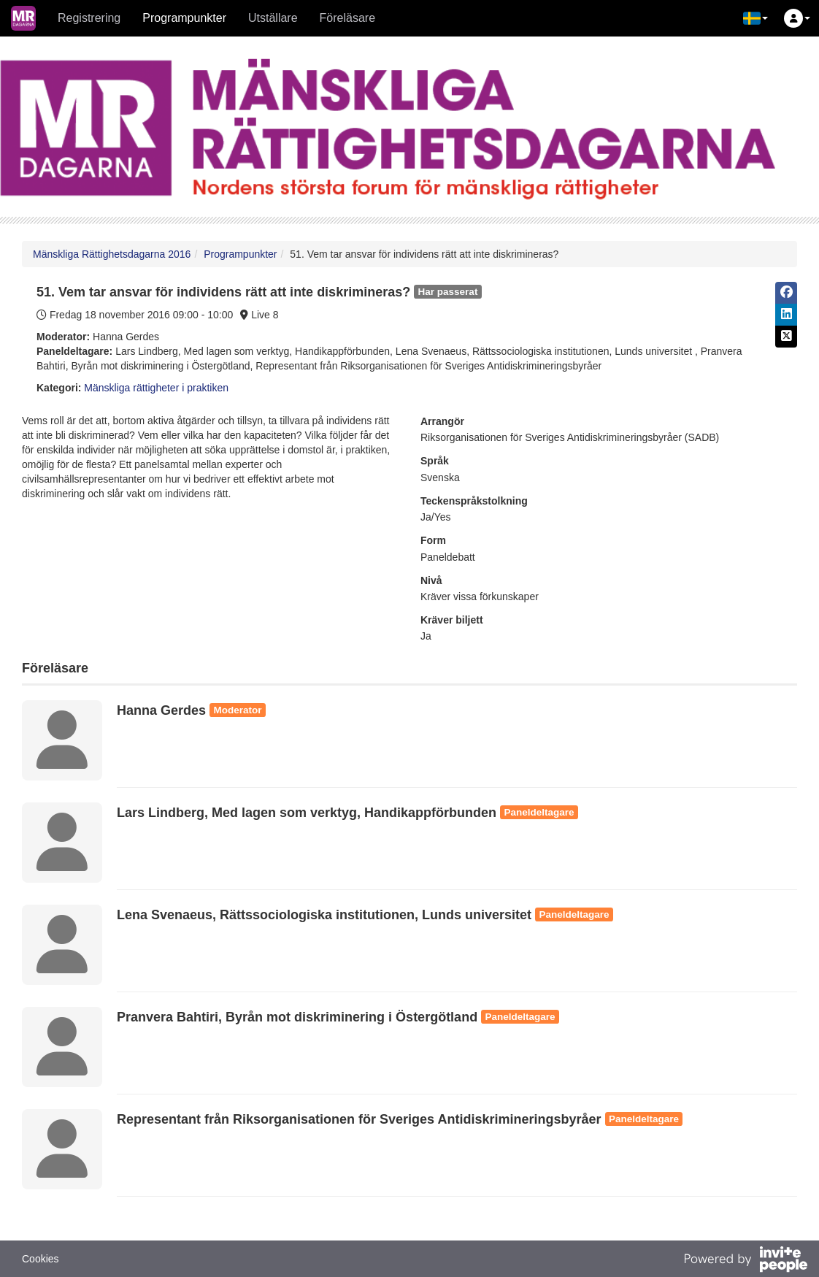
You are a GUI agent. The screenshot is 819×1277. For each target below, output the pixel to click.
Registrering (89, 18)
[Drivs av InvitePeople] (745, 1261)
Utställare (273, 18)
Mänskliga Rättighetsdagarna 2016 (112, 254)
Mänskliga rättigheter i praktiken (156, 388)
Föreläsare (347, 18)
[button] (755, 18)
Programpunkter (184, 18)
